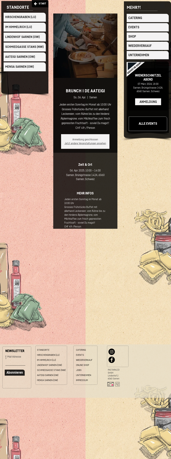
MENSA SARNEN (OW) (19, 66)
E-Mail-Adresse (13, 356)
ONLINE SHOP (82, 365)
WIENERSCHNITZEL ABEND (148, 77)
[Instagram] (111, 352)
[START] (40, 3)
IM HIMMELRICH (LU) (18, 27)
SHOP (132, 36)
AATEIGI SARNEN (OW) (20, 56)
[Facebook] (111, 360)
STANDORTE (43, 350)
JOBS (79, 370)
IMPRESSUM (82, 380)
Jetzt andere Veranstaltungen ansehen (85, 143)
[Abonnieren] (15, 373)
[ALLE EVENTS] (148, 124)
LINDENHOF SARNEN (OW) (22, 37)
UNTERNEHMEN (138, 55)
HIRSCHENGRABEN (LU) (20, 17)
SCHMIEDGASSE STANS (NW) (24, 47)
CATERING (135, 18)
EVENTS (133, 27)
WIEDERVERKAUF (140, 46)
